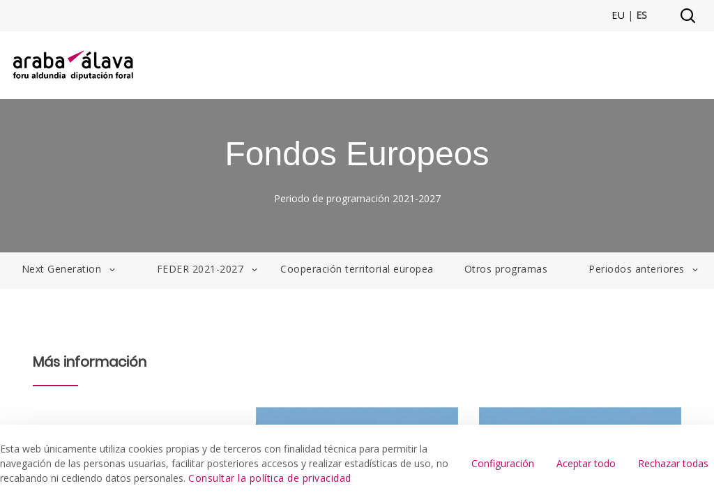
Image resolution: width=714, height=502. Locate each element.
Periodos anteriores (644, 268)
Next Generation (70, 268)
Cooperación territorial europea (357, 268)
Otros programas (506, 268)
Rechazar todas (673, 463)
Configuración (502, 463)
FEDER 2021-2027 (208, 268)
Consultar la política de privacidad (269, 478)
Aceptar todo (586, 463)
